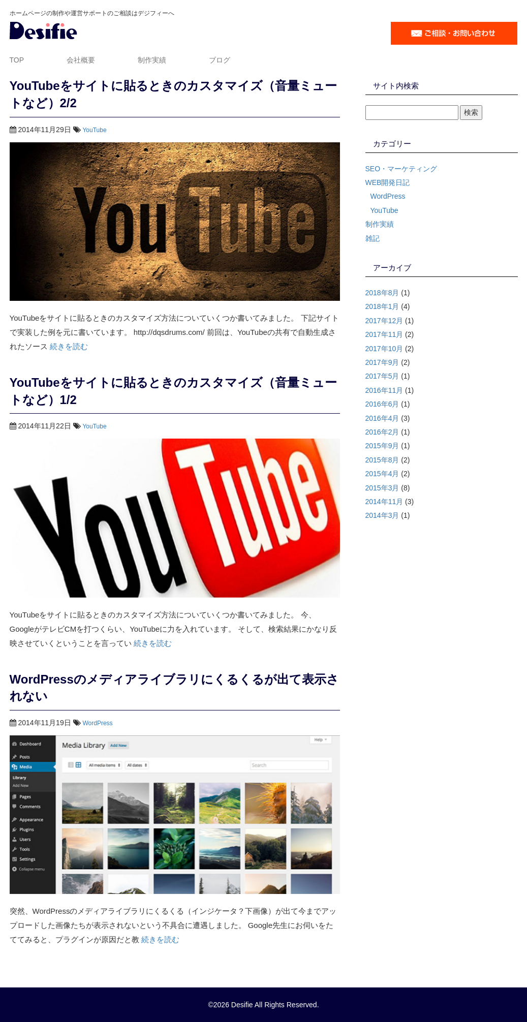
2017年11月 (384, 334)
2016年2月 (382, 432)
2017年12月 (384, 321)
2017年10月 (384, 349)
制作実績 (152, 60)
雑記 (372, 238)
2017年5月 (382, 376)
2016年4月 (382, 418)
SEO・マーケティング (401, 169)
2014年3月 (382, 515)
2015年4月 (382, 474)
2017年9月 (382, 362)
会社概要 (81, 60)
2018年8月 (382, 293)
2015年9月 (382, 446)
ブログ (219, 60)
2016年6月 (382, 404)
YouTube (94, 130)
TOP (17, 60)
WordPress (97, 723)
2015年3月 (382, 488)
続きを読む (69, 346)
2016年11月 (384, 390)
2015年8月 (382, 460)
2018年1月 (382, 306)
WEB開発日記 (387, 182)
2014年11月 (384, 502)
